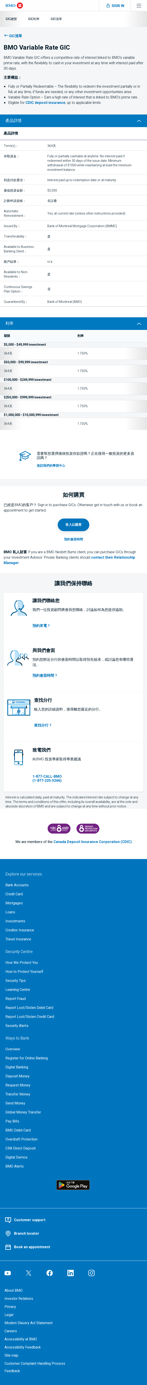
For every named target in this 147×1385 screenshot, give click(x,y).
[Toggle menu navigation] (139, 5)
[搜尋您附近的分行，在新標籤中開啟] (43, 725)
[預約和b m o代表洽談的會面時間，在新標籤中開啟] (45, 675)
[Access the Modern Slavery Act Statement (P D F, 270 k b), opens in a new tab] (73, 1323)
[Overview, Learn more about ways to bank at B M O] (73, 1049)
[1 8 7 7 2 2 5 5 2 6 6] (56, 779)
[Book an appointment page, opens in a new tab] (73, 539)
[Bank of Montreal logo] (14, 5)
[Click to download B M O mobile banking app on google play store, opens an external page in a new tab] (73, 1185)
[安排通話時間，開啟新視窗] (41, 626)
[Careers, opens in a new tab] (73, 1331)
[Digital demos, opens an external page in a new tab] (73, 1157)
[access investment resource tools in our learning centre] (86, 466)
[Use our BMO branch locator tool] (73, 1233)
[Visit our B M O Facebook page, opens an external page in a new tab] (49, 1273)
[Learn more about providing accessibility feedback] (73, 1347)
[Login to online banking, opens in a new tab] (73, 525)
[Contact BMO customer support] (73, 1220)
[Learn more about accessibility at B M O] (73, 1339)
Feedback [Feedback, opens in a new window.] (12, 1371)
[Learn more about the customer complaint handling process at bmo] (73, 1363)
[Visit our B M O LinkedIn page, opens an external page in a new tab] (70, 1273)
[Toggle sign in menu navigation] (115, 5)
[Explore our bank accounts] (73, 885)
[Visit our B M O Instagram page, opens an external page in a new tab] (91, 1273)
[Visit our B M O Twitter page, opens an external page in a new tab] (28, 1273)
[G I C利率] (33, 19)
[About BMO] (73, 1290)
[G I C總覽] (11, 19)
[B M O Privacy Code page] (73, 1307)
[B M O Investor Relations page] (73, 1298)
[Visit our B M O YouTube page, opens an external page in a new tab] (8, 1273)
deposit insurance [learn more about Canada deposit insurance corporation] (45, 102)
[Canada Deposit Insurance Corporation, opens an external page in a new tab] (59, 828)
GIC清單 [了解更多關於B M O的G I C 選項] (15, 36)
